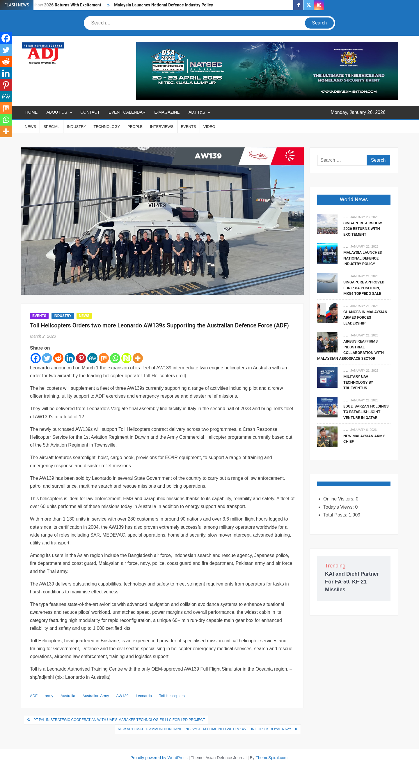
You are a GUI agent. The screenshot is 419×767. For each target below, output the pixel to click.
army (49, 696)
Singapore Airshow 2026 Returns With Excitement (362, 228)
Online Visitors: (339, 498)
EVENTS (188, 126)
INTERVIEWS (161, 126)
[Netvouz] (126, 358)
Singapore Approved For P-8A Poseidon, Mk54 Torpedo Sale (363, 287)
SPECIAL (51, 126)
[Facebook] (36, 358)
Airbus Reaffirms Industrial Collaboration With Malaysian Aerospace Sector (350, 349)
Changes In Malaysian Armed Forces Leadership (365, 317)
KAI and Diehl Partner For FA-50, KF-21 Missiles (352, 582)
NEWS (30, 126)
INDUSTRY (76, 126)
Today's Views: (339, 507)
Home (31, 112)
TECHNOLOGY (107, 126)
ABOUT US (56, 112)
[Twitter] (47, 358)
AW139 (122, 696)
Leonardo (144, 696)
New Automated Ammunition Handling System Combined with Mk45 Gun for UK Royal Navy (204, 729)
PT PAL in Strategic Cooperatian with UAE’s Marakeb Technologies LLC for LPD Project (119, 720)
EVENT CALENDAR (127, 112)
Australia (68, 696)
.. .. (345, 217)
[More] (138, 358)
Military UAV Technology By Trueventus (358, 382)
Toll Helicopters (172, 696)
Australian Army (95, 696)
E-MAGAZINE (167, 112)
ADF (34, 696)
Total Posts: (336, 514)
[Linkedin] (70, 358)
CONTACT (90, 112)
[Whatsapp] (115, 358)
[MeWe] (92, 358)
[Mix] (104, 358)
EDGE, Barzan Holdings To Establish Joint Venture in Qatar (366, 411)
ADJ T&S (197, 112)
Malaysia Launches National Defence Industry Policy (163, 5)
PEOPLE (135, 126)
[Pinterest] (81, 358)
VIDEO (209, 126)
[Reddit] (58, 358)
